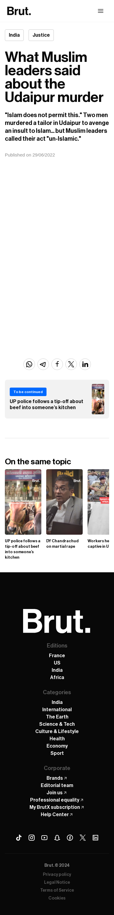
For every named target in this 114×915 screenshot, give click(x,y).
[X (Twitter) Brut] (83, 838)
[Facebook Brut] (70, 838)
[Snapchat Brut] (57, 838)
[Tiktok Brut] (19, 838)
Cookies (57, 898)
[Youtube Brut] (44, 838)
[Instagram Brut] (32, 838)
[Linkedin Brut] (95, 838)
